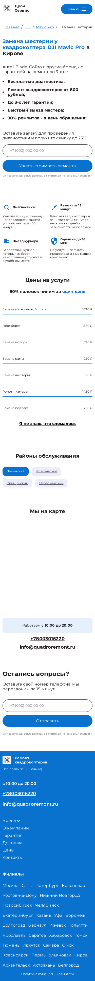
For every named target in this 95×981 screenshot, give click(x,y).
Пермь (38, 955)
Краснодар (73, 885)
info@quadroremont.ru (47, 647)
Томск (81, 935)
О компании (16, 828)
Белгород (68, 965)
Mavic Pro (45, 27)
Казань (43, 915)
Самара (51, 945)
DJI (27, 27)
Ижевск (57, 925)
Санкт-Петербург (40, 885)
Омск (68, 945)
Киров (81, 955)
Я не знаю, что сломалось (47, 423)
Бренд (11, 820)
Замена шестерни (76, 27)
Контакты (13, 857)
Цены (9, 850)
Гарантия (13, 835)
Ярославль (14, 935)
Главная (12, 27)
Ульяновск (60, 955)
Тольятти (78, 925)
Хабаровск (60, 935)
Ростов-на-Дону (20, 895)
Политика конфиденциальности (47, 974)
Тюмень (11, 945)
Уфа (58, 915)
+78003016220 (47, 639)
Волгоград (14, 925)
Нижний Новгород (60, 895)
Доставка (12, 842)
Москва (10, 885)
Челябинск (47, 905)
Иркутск (31, 945)
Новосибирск (17, 905)
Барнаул (37, 925)
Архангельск (16, 965)
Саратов (37, 935)
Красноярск (15, 955)
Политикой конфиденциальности (69, 175)
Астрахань (44, 965)
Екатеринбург (18, 915)
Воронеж (75, 915)
